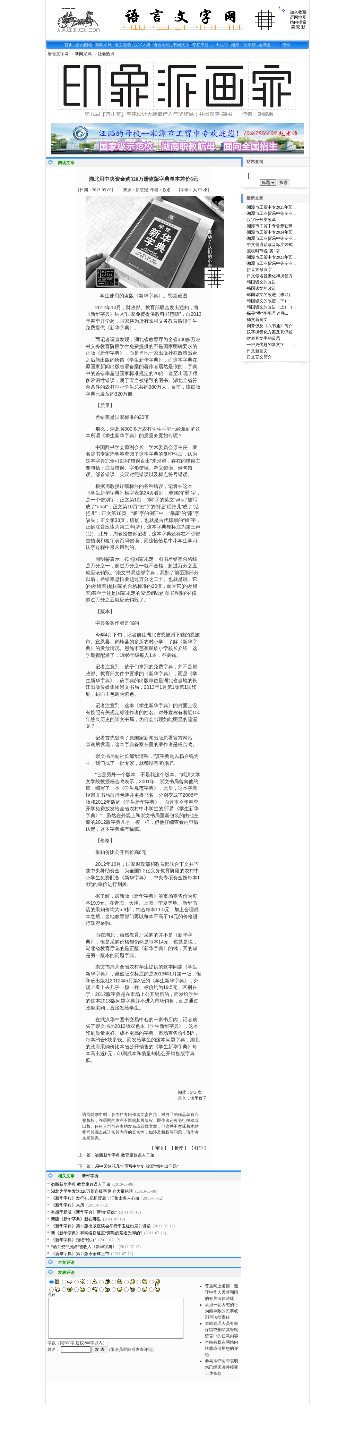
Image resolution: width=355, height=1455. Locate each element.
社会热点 (106, 53)
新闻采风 (103, 44)
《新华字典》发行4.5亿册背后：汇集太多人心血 (95, 1198)
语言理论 (161, 44)
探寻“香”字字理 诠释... (267, 313)
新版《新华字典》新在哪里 (76, 1219)
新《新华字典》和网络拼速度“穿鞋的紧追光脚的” (96, 1232)
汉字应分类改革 (261, 219)
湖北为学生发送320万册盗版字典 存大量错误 (92, 1191)
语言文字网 (58, 53)
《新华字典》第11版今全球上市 (80, 1253)
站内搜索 (298, 22)
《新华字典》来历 (67, 1205)
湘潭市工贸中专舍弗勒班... (271, 225)
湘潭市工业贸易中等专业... (271, 213)
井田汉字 (219, 44)
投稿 (286, 44)
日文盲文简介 (259, 357)
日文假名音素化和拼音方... (271, 275)
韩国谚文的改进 (261, 282)
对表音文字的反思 (263, 338)
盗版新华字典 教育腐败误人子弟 (124, 1155)
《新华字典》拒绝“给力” (73, 1239)
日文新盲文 (257, 350)
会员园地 (84, 44)
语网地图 (298, 17)
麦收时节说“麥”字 (263, 250)
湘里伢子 (198, 1098)
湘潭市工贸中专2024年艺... (271, 232)
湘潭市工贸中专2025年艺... (271, 207)
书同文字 (181, 44)
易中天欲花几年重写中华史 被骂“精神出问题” (137, 1166)
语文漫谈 (122, 44)
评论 (159, 1148)
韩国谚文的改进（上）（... (271, 307)
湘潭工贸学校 (243, 44)
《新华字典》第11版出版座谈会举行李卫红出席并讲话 (101, 1226)
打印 (198, 1148)
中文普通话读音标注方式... (271, 244)
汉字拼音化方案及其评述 (270, 332)
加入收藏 (298, 12)
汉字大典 (142, 44)
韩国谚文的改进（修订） (270, 294)
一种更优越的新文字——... (271, 344)
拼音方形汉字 (259, 269)
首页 (68, 44)
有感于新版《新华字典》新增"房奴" (84, 1212)
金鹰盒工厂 (269, 44)
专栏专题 (200, 44)
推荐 (179, 1148)
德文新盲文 (257, 319)
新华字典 (90, 1176)
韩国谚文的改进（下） (267, 300)
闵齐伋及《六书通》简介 (270, 325)
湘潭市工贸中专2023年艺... (271, 257)
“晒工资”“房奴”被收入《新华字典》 (83, 1246)
